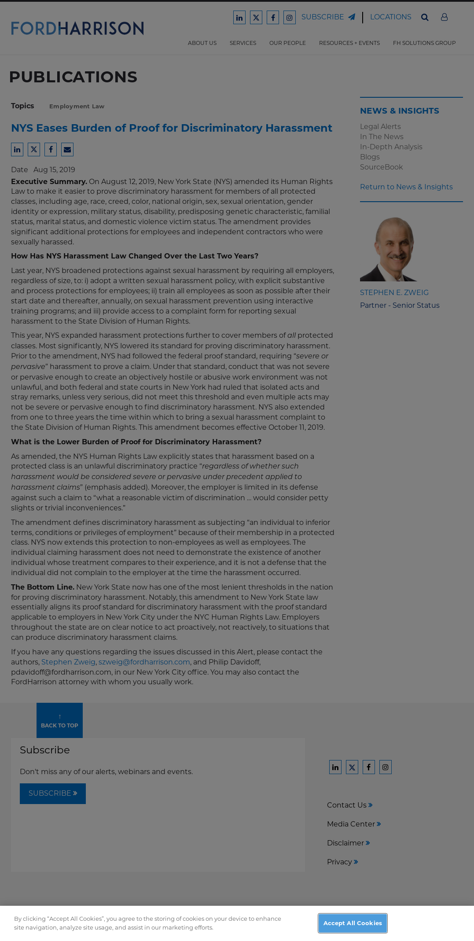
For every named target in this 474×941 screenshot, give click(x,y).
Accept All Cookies (352, 928)
